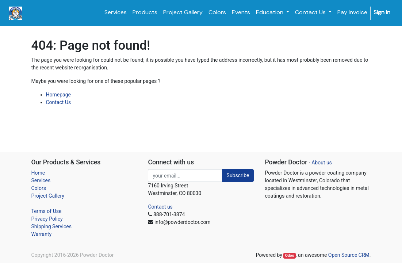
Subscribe (238, 175)
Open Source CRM (349, 255)
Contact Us (58, 102)
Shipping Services (51, 226)
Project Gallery (47, 196)
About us (321, 162)
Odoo (289, 255)
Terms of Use (46, 211)
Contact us (160, 207)
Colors (38, 188)
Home (38, 173)
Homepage (58, 95)
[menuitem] (116, 12)
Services (41, 180)
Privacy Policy (47, 219)
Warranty (41, 234)
